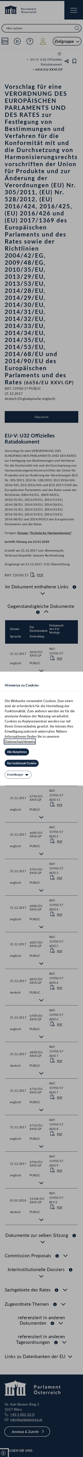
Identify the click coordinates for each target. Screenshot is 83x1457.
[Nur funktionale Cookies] (22, 763)
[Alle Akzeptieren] (17, 751)
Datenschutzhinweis (20, 741)
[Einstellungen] (18, 775)
